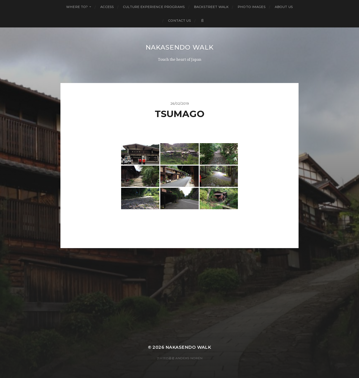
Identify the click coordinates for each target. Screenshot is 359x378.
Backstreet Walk (211, 7)
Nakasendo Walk (180, 47)
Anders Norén (188, 358)
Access (107, 7)
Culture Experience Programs (154, 7)
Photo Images (252, 7)
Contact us (179, 21)
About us (284, 7)
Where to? (77, 7)
